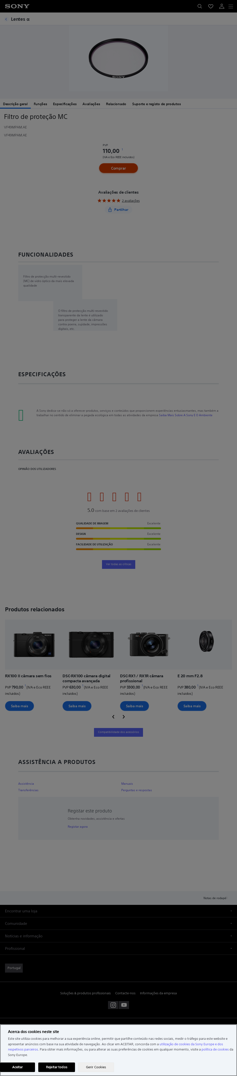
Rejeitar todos (56, 1067)
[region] (118, 1050)
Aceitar (17, 1067)
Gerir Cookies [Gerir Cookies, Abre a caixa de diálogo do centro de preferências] (96, 1067)
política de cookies (215, 1049)
